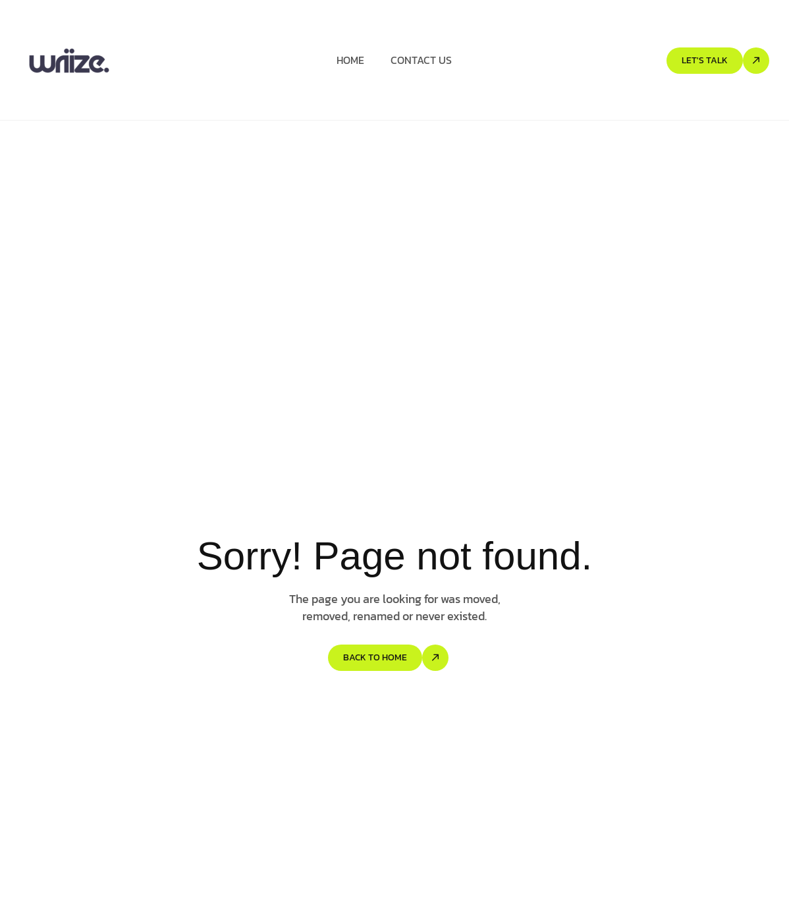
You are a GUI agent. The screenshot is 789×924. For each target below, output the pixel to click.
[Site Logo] (69, 60)
